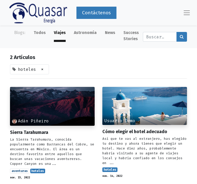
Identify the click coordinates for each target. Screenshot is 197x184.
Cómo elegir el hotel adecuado (134, 131)
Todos (40, 32)
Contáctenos (96, 13)
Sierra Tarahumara (29, 132)
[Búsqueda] (181, 37)
